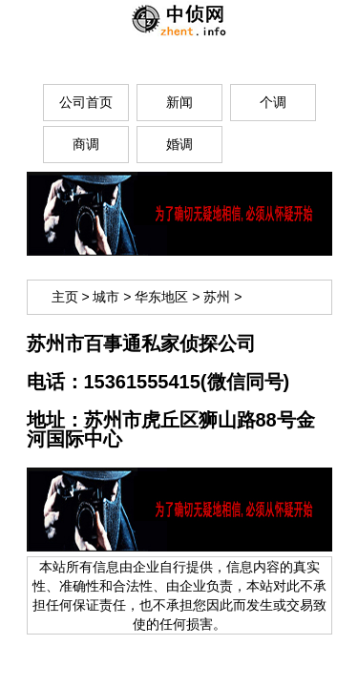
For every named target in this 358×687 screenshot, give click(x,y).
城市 (106, 296)
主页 (65, 296)
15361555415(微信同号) (187, 381)
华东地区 (161, 296)
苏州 (216, 296)
